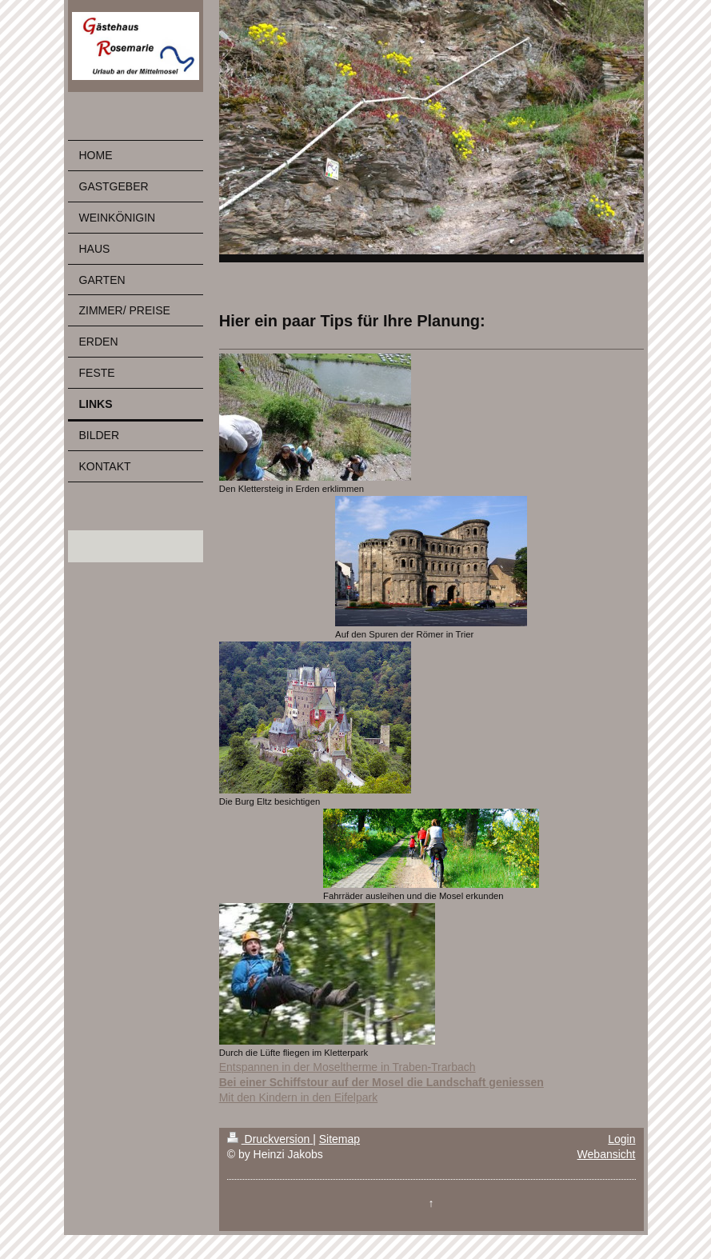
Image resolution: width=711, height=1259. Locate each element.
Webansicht (606, 1154)
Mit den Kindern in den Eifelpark (298, 1097)
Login (621, 1139)
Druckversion (270, 1139)
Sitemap (339, 1139)
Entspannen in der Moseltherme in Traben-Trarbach (347, 1067)
